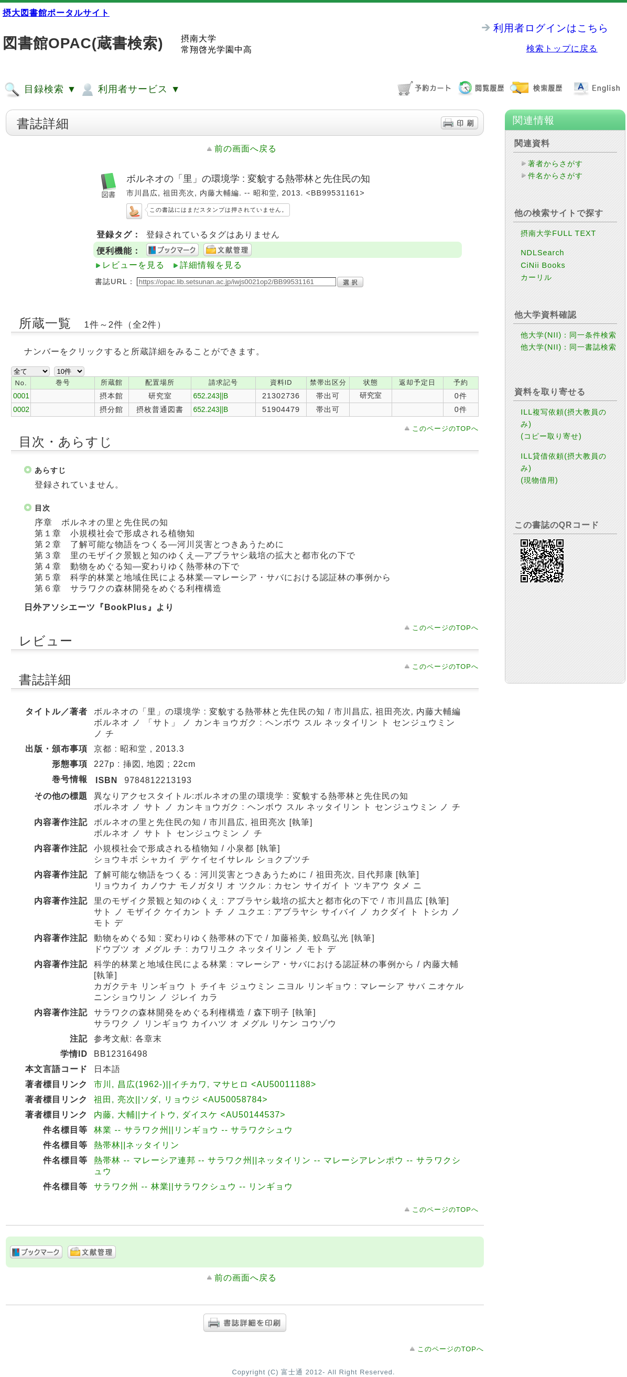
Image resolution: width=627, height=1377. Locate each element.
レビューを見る (133, 265)
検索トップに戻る (562, 48)
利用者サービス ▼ (129, 89)
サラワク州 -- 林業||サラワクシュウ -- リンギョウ (193, 1186)
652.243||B (210, 396)
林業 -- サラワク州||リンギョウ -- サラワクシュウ (193, 1129)
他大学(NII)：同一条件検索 (569, 335)
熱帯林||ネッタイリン (136, 1145)
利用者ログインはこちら (551, 28)
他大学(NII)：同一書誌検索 (569, 347)
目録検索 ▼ (40, 89)
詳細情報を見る (211, 265)
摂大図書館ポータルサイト (56, 12)
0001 (21, 396)
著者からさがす (555, 163)
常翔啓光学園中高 (216, 49)
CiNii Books (543, 265)
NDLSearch (542, 252)
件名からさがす (555, 175)
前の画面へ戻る (245, 148)
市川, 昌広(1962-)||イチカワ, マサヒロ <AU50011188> (205, 1084)
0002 (21, 409)
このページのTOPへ (445, 428)
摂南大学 (199, 38)
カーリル (536, 277)
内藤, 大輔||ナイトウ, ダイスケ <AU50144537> (190, 1114)
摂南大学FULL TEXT (558, 233)
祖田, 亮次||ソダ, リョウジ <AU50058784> (181, 1099)
